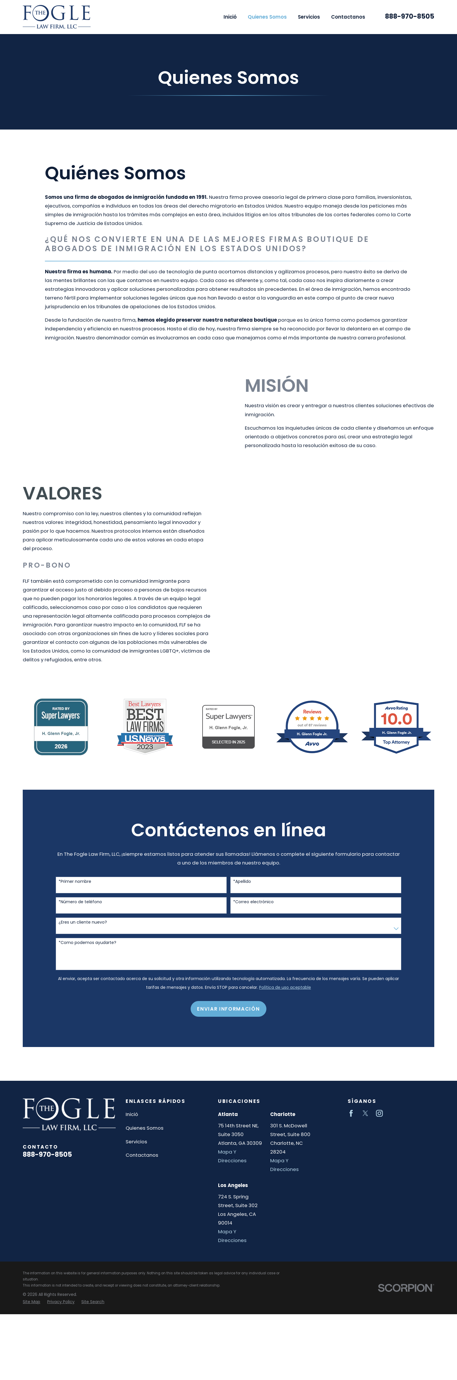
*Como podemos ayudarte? (87, 948)
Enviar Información (228, 1014)
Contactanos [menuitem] (348, 16)
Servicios (136, 1141)
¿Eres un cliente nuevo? (83, 928)
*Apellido (242, 887)
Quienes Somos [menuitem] (267, 16)
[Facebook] (351, 1113)
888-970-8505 (409, 16)
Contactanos (142, 1155)
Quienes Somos (145, 1127)
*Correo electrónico (253, 907)
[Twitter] (365, 1113)
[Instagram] (379, 1113)
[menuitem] (31, 1301)
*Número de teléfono (80, 907)
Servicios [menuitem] (309, 16)
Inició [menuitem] (230, 16)
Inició (132, 1114)
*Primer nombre (75, 887)
